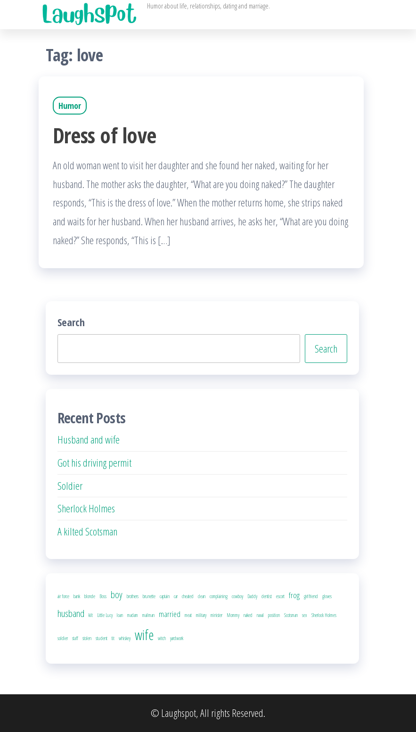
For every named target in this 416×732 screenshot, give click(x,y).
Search (71, 322)
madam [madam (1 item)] (132, 615)
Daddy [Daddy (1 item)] (252, 596)
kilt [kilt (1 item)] (91, 615)
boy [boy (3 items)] (116, 594)
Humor (69, 105)
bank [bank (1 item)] (76, 596)
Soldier (69, 485)
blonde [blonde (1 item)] (89, 596)
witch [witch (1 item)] (162, 638)
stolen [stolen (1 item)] (86, 638)
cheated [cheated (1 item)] (188, 596)
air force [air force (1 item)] (63, 596)
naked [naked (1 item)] (248, 615)
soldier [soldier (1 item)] (62, 638)
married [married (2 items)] (169, 614)
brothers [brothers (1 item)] (133, 596)
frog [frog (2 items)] (294, 595)
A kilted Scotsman (87, 531)
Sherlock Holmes (86, 508)
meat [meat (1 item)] (188, 615)
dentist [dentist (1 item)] (266, 596)
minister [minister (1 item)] (216, 615)
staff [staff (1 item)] (75, 638)
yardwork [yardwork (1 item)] (176, 638)
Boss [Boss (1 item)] (102, 596)
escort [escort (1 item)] (280, 596)
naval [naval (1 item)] (260, 615)
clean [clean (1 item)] (201, 596)
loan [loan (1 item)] (120, 615)
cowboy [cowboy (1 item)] (237, 596)
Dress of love (104, 135)
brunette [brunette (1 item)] (149, 596)
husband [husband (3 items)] (70, 613)
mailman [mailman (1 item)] (148, 615)
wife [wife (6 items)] (144, 634)
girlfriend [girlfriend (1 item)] (311, 596)
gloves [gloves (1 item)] (327, 596)
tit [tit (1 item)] (113, 638)
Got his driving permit (94, 462)
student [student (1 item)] (101, 638)
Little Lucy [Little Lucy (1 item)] (105, 615)
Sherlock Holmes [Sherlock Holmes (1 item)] (323, 615)
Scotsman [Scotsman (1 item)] (291, 615)
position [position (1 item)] (274, 615)
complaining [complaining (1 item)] (219, 596)
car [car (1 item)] (176, 596)
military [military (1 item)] (201, 615)
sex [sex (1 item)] (304, 615)
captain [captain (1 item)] (165, 596)
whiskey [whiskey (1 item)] (125, 638)
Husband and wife (88, 439)
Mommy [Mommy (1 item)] (233, 615)
